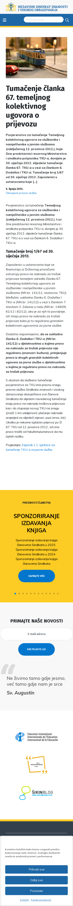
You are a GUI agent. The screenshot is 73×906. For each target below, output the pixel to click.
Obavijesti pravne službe (21, 193)
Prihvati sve (37, 869)
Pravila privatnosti (41, 899)
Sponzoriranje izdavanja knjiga (37, 523)
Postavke (36, 891)
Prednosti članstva (36, 502)
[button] (15, 593)
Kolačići (24, 899)
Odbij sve (36, 880)
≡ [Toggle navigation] (5, 19)
